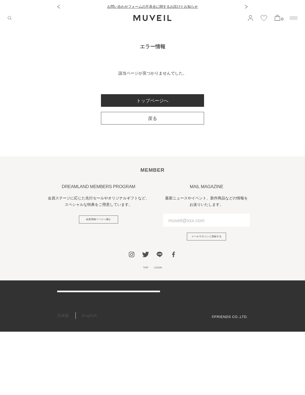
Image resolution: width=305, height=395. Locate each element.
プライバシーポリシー (229, 316)
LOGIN (160, 273)
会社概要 (240, 300)
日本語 (63, 379)
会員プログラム (71, 343)
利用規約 (240, 308)
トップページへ (152, 100)
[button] (58, 7)
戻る (152, 118)
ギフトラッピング (73, 356)
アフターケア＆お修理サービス (84, 317)
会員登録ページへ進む (98, 222)
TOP (142, 273)
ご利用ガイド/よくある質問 (81, 304)
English (89, 379)
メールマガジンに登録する (206, 239)
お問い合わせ (69, 330)
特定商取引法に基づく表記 (226, 324)
